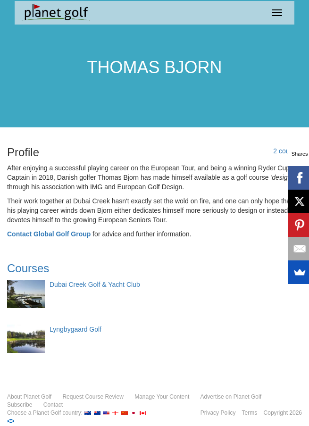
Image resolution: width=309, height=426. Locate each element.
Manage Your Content (161, 396)
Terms (250, 412)
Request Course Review (92, 396)
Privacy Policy (218, 412)
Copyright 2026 (283, 412)
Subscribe (19, 404)
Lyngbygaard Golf (75, 329)
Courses (28, 268)
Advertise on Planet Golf (230, 396)
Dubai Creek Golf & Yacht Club (95, 284)
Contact (53, 404)
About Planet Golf (29, 396)
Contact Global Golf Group (49, 234)
